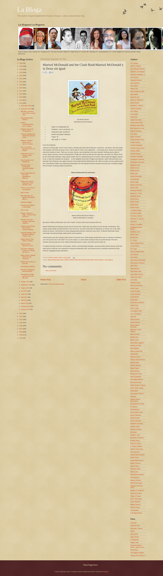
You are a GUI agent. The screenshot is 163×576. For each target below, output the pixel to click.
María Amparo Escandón (134, 326)
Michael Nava (134, 362)
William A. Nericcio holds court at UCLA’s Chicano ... (27, 142)
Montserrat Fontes (136, 374)
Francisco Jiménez (136, 216)
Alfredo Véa (134, 89)
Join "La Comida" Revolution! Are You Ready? (28, 148)
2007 (21, 329)
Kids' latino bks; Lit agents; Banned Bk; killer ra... (28, 197)
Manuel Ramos (135, 322)
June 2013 (24, 294)
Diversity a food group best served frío (28, 270)
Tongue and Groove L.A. (138, 555)
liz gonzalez (134, 300)
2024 (21, 69)
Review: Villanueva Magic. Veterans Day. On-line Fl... (28, 214)
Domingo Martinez (136, 190)
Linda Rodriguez (135, 294)
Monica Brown (99, 260)
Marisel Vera (134, 337)
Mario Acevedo (135, 334)
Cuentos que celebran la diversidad (28, 206)
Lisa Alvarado (134, 297)
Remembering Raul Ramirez (27, 118)
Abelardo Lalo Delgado (137, 72)
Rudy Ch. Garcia (135, 443)
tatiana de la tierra (136, 493)
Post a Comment (51, 270)
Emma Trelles (134, 202)
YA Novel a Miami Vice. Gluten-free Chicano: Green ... (28, 135)
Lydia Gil (133, 316)
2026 (21, 63)
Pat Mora (133, 396)
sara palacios (108, 260)
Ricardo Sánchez (135, 421)
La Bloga (29, 9)
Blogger (105, 571)
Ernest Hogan (134, 207)
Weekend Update (26, 202)
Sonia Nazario (134, 477)
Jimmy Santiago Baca (137, 251)
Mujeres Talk (134, 542)
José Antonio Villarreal (137, 263)
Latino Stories (134, 537)
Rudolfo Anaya (135, 440)
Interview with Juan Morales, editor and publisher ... (28, 221)
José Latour (134, 266)
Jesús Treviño (134, 246)
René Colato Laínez (136, 412)
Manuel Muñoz (135, 319)
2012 (21, 313)
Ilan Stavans (134, 237)
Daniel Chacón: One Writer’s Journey (27, 240)
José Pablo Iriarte (135, 271)
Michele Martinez (135, 365)
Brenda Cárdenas (136, 131)
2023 (21, 72)
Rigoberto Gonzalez (136, 423)
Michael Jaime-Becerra (137, 360)
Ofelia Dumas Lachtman (138, 385)
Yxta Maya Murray (136, 513)
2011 (21, 316)
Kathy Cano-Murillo (136, 285)
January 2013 (25, 309)
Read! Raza (134, 550)
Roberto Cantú (135, 426)
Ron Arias (133, 432)
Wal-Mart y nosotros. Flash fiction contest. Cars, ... (28, 113)
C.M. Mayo (133, 134)
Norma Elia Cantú (136, 382)
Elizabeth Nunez (135, 196)
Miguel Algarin (134, 368)
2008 (21, 325)
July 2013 (24, 291)
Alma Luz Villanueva (136, 100)
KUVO (132, 531)
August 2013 (25, 288)
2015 (21, 97)
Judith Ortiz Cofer (135, 277)
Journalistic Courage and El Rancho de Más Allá (27, 276)
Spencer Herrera (135, 480)
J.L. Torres (133, 240)
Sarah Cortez (134, 457)
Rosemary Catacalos (137, 438)
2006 (21, 332)
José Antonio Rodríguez (138, 260)
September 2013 (26, 285)
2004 (21, 338)
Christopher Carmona (137, 159)
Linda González (135, 291)
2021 (21, 78)
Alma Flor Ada (134, 97)
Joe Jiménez (134, 254)
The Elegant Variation (137, 553)
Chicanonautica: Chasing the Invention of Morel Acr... (27, 167)
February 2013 (26, 306)
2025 (21, 66)
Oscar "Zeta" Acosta (136, 388)
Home (83, 280)
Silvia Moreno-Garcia (137, 474)
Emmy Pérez (134, 204)
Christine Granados (136, 156)
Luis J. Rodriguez (135, 314)
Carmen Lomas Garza (137, 148)
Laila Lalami (134, 534)
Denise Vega (134, 182)
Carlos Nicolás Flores (137, 139)
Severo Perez (134, 466)
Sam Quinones (135, 452)
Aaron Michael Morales (137, 69)
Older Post (121, 280)
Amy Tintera (134, 111)
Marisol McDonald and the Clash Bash (82, 260)
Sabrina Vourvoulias (136, 449)
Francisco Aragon (135, 213)
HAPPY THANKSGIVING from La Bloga (27, 124)
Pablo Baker (134, 391)
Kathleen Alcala (135, 283)
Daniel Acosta (134, 168)
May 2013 (24, 297)
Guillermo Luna (135, 232)
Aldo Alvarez (134, 77)
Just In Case (25, 210)
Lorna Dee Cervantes (137, 302)
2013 (21, 103)
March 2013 (25, 303)
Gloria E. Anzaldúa (136, 224)
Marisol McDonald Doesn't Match (58, 260)
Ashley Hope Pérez (136, 122)
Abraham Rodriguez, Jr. (137, 74)
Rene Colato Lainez (56, 257)
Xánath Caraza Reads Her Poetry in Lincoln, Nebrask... (28, 227)
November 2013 (26, 109)
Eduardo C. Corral (136, 193)
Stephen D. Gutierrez (137, 490)
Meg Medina (134, 354)
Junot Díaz (133, 280)
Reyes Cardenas (135, 415)
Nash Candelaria (135, 377)
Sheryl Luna (134, 472)
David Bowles (134, 179)
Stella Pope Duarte (136, 483)
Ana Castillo (134, 114)
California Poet (135, 525)
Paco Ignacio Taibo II (137, 393)
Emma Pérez (134, 199)
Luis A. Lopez (134, 308)
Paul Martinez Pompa (137, 404)
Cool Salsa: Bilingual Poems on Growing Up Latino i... (28, 250)
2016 (21, 94)
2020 (21, 82)
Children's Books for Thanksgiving (27, 130)
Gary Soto (133, 221)
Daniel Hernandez (136, 176)
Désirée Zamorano (136, 185)
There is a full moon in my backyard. (28, 188)
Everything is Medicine (28, 266)
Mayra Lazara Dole (136, 351)
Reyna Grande (135, 418)
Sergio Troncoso (135, 463)
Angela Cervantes (136, 120)
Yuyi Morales (134, 510)
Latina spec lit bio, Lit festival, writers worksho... (27, 155)
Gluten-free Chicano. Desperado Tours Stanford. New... (27, 183)
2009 (21, 322)
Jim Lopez (133, 249)
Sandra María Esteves (137, 455)
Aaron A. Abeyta (135, 66)
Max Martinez (134, 348)
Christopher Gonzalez (137, 162)
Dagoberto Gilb (135, 165)
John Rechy (134, 257)
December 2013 (26, 106)
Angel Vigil (133, 117)
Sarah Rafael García (136, 460)
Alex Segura (134, 86)
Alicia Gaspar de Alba (137, 91)
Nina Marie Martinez (136, 379)
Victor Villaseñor (135, 501)
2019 (21, 85)
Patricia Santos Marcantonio (135, 400)
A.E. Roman (134, 63)
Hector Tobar (134, 234)
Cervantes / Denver (136, 528)
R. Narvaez (133, 407)
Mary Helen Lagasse (136, 343)
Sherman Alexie (135, 469)
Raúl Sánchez (134, 409)
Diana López (134, 187)
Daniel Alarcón (135, 170)
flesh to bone (25, 192)
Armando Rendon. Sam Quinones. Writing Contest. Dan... (28, 234)
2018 (21, 88)
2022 (21, 75)
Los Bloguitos (134, 540)
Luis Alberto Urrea (136, 311)
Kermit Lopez (134, 288)
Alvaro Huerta (134, 103)
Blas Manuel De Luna (137, 128)
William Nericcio (135, 504)
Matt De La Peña (135, 345)
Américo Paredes (135, 108)
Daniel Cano (134, 173)
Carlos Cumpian (135, 137)
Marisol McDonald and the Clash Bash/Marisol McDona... (28, 175)
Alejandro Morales (136, 80)
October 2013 (25, 282)
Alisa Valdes (134, 94)
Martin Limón (134, 340)
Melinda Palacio (135, 357)
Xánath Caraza (135, 507)
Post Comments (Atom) (56, 284)
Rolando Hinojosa (136, 429)
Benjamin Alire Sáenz (137, 125)
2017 (21, 91)
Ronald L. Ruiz (135, 435)
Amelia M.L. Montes (136, 105)
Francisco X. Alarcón (136, 219)
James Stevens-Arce (137, 243)
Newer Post (45, 280)
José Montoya (134, 268)
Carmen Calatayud (136, 145)
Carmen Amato (135, 142)
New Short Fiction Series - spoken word (137, 546)
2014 (21, 100)
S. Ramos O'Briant (136, 446)
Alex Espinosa (134, 83)
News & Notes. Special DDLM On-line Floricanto (28, 257)
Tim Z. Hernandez (136, 499)
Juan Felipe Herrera (136, 274)
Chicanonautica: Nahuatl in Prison (27, 244)
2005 (21, 335)
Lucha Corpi (134, 305)
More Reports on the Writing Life (27, 161)
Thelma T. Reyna (135, 496)
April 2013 (24, 300)
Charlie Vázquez (135, 154)
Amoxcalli (133, 523)
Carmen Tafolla (135, 151)
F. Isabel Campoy (135, 210)
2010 (21, 319)
